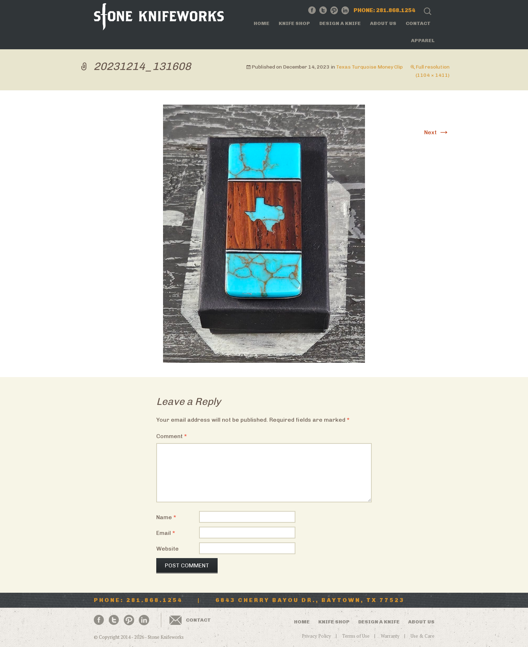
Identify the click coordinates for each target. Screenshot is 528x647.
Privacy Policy (316, 636)
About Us (383, 23)
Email (165, 533)
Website (167, 548)
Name (166, 517)
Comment (171, 436)
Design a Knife (340, 23)
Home (261, 23)
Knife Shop (294, 23)
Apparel (423, 40)
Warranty (390, 636)
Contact (418, 23)
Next (437, 132)
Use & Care (423, 636)
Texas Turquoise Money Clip (369, 67)
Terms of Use (356, 636)
